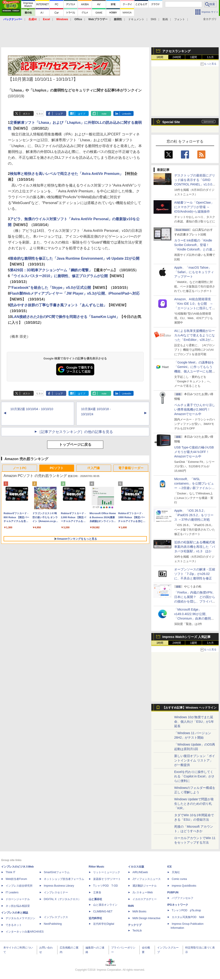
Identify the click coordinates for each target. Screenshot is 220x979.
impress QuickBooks (184, 885)
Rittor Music (96, 866)
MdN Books (139, 911)
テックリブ (134, 925)
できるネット (14, 925)
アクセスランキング (176, 51)
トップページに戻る (75, 444)
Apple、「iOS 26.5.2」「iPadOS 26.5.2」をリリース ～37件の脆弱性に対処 (193, 515)
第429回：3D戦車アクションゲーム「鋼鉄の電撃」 (51, 270)
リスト (39, 113)
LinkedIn (126, 113)
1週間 (193, 57)
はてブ (81, 113)
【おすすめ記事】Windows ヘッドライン (189, 707)
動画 (165, 19)
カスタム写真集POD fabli (188, 917)
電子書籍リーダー (130, 468)
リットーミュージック (106, 872)
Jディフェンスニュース (146, 879)
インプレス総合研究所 (19, 885)
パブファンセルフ (182, 898)
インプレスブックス (56, 917)
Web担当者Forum (16, 879)
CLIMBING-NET (102, 911)
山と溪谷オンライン (105, 904)
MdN (131, 905)
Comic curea (179, 879)
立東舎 (97, 892)
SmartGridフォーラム (57, 872)
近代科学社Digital (103, 923)
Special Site (171, 122)
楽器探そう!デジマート (107, 879)
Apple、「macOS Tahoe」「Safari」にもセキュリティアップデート (194, 272)
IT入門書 (94, 468)
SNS (153, 19)
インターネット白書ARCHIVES (25, 931)
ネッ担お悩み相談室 (18, 905)
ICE (169, 866)
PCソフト (57, 468)
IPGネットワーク (177, 904)
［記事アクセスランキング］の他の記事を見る (75, 432)
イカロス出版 (136, 866)
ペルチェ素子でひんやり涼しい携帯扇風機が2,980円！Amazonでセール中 (194, 409)
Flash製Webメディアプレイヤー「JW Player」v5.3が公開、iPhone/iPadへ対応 (75, 293)
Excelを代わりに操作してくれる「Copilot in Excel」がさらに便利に (194, 776)
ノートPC (19, 468)
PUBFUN (172, 892)
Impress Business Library (59, 885)
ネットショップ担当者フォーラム (64, 879)
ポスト (26, 113)
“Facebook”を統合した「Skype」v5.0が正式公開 (50, 287)
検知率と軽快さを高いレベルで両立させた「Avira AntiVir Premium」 (66, 174)
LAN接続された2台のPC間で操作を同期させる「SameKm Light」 (66, 317)
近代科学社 (95, 918)
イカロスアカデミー (144, 899)
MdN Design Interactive (146, 918)
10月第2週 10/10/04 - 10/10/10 (31, 409)
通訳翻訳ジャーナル (144, 885)
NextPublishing (53, 923)
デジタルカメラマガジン (20, 918)
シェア (59, 113)
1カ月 (210, 57)
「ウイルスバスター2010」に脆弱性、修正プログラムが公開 (59, 276)
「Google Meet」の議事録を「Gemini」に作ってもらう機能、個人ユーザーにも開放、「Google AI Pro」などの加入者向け (194, 371)
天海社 (176, 872)
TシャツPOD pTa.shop (186, 910)
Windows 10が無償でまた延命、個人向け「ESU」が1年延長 (194, 721)
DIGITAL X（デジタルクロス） (62, 899)
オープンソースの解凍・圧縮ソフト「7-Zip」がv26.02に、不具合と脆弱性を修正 (194, 574)
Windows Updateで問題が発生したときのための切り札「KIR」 (194, 803)
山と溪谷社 (95, 899)
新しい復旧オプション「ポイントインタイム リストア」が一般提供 (194, 760)
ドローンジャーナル (18, 899)
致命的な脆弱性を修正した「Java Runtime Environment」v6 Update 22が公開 (74, 258)
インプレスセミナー (56, 892)
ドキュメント (136, 19)
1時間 (159, 57)
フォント (179, 19)
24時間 (176, 57)
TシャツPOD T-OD (105, 885)
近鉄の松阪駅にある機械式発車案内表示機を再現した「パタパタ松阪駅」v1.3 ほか (194, 546)
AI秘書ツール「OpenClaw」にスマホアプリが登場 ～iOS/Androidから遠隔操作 (194, 207)
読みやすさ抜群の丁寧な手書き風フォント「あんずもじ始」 (58, 305)
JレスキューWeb (142, 892)
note (104, 113)
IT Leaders (12, 892)
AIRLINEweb (140, 872)
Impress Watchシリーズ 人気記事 (186, 637)
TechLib (137, 930)
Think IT (10, 872)
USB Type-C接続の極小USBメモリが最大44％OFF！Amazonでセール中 (194, 452)
